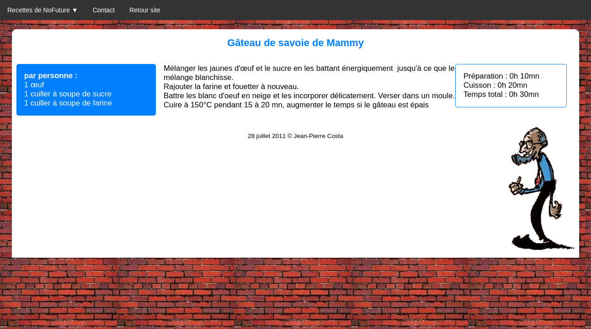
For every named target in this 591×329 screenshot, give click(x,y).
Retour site (144, 10)
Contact (104, 10)
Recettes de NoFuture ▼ (42, 10)
